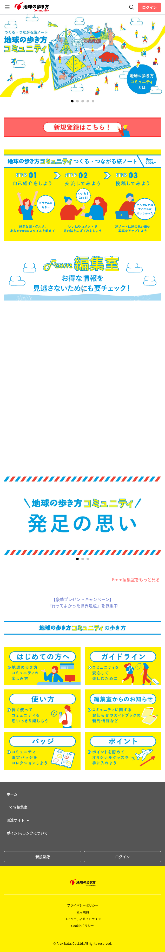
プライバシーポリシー (82, 905)
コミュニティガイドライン (82, 919)
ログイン (149, 7)
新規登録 (42, 856)
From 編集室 (17, 807)
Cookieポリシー (82, 925)
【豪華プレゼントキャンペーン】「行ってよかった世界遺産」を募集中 (82, 602)
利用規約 (82, 912)
